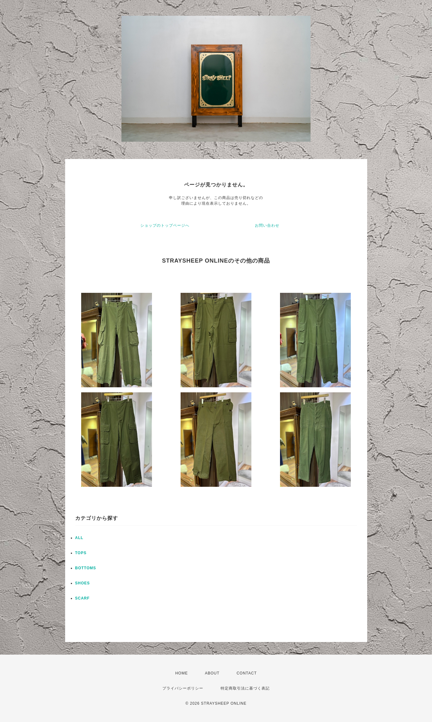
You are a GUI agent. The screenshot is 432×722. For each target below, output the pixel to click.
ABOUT (212, 673)
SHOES (82, 583)
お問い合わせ (267, 225)
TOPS (81, 553)
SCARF (82, 598)
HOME (181, 673)
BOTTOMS (85, 568)
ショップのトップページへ (164, 225)
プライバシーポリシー (182, 688)
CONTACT (247, 673)
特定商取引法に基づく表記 (245, 688)
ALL (79, 538)
